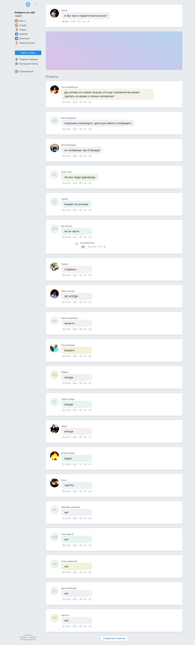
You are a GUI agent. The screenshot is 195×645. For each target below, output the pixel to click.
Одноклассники (25, 43)
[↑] (79, 21)
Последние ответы (26, 63)
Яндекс (21, 29)
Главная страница (26, 59)
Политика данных (28, 639)
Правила (23, 637)
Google (20, 25)
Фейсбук (21, 34)
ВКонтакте (22, 38)
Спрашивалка (24, 71)
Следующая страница (114, 638)
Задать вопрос (28, 53)
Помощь (33, 637)
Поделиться (88, 21)
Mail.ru (20, 20)
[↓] (84, 21)
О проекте (28, 635)
